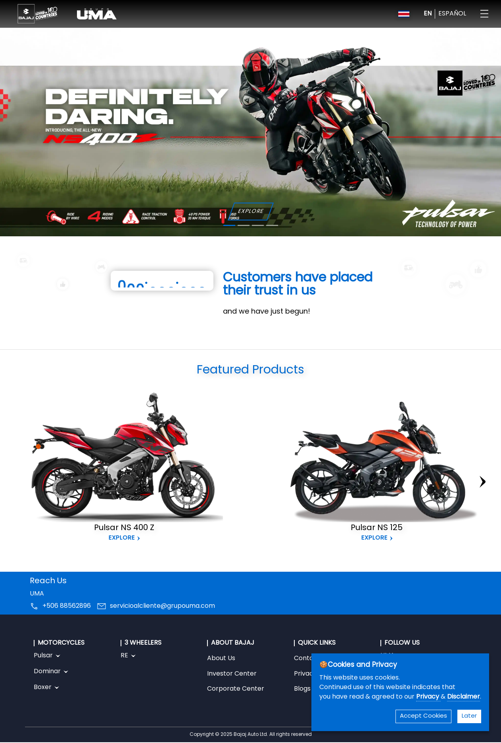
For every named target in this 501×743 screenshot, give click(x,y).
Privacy (428, 697)
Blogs (302, 689)
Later (469, 716)
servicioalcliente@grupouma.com (162, 606)
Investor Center (232, 674)
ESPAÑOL (452, 14)
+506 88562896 (66, 606)
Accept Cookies (423, 716)
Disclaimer (463, 697)
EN (428, 14)
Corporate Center (235, 689)
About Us (221, 658)
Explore (122, 538)
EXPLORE (250, 211)
